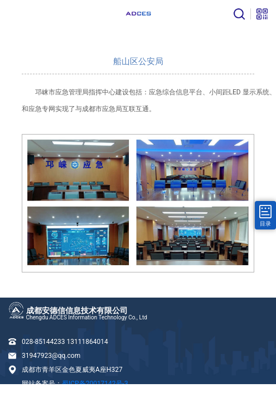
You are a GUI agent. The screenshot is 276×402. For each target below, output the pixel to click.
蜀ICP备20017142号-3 (95, 383)
